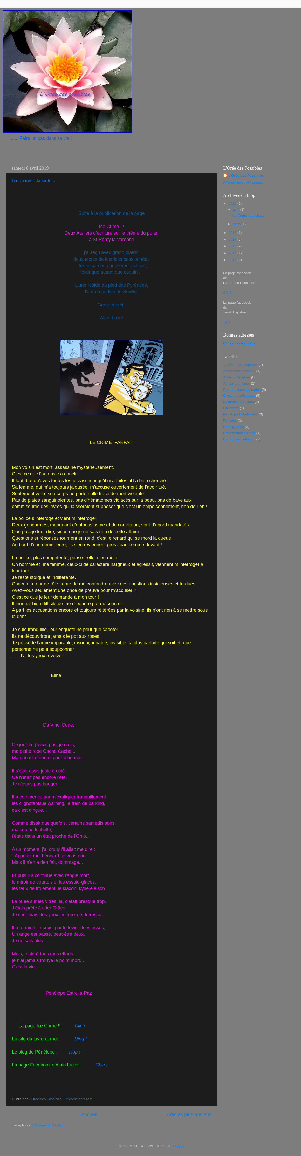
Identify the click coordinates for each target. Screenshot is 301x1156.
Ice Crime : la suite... (33, 180)
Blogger (177, 1146)
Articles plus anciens (189, 1114)
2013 (233, 260)
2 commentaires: (79, 1099)
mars (237, 224)
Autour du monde (236, 383)
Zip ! (226, 322)
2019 (233, 204)
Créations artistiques (239, 396)
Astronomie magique (239, 371)
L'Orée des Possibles (246, 175)
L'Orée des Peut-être (239, 343)
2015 (233, 246)
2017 (233, 239)
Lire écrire (231, 408)
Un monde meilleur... (239, 439)
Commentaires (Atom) (50, 1125)
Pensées (230, 420)
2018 (233, 233)
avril (236, 209)
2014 (233, 253)
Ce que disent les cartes (242, 390)
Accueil (89, 1114)
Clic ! (80, 1025)
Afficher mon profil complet (244, 182)
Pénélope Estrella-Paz (240, 414)
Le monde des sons (238, 402)
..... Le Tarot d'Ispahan (240, 365)
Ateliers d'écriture (236, 377)
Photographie (233, 427)
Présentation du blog (239, 433)
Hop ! (74, 1052)
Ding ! (80, 1038)
